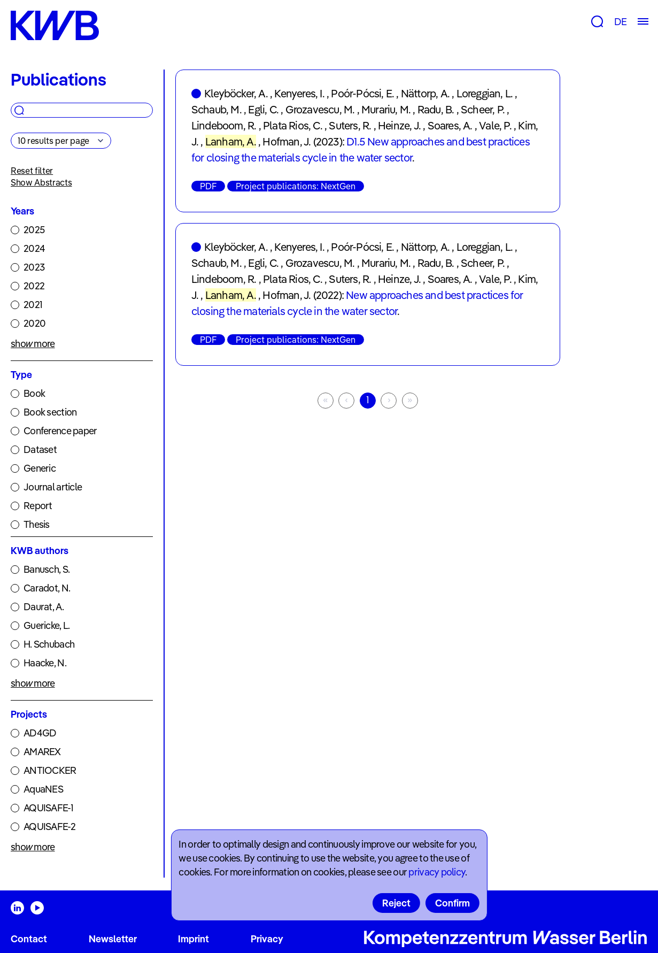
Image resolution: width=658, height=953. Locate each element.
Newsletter (113, 939)
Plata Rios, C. (292, 125)
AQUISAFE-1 (48, 808)
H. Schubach (49, 644)
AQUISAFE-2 (49, 826)
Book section (50, 412)
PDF (208, 186)
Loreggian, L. (484, 93)
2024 (34, 248)
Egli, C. (263, 109)
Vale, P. (495, 125)
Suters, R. (350, 125)
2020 (34, 323)
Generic (40, 468)
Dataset (40, 449)
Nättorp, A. (425, 93)
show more (33, 343)
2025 (34, 230)
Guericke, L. (46, 625)
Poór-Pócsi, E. (362, 93)
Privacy (267, 939)
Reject (396, 903)
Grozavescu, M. (320, 109)
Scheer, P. (483, 109)
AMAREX (42, 752)
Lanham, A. (230, 141)
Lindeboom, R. (224, 125)
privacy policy (436, 872)
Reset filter (32, 170)
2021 (33, 304)
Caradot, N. (47, 588)
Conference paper (60, 431)
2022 (34, 286)
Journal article (53, 487)
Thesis (37, 524)
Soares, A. (450, 125)
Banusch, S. (46, 569)
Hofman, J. (286, 141)
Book (34, 393)
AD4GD (40, 733)
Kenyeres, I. (299, 93)
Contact (29, 939)
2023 (34, 267)
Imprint (193, 939)
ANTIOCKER (50, 770)
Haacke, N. (45, 663)
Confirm (452, 903)
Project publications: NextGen (295, 186)
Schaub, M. (216, 109)
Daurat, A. (44, 607)
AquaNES (43, 789)
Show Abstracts (41, 182)
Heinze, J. (399, 125)
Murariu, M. (386, 109)
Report (38, 505)
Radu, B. (435, 109)
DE (620, 22)
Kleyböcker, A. (236, 93)
